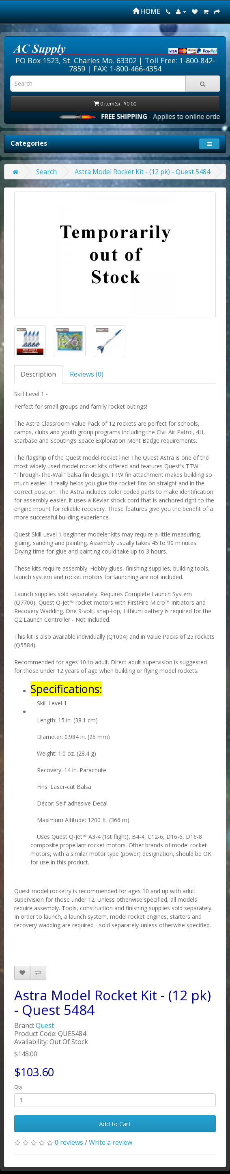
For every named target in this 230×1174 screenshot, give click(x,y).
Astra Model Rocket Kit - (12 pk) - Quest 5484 (142, 171)
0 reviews (69, 1142)
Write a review (110, 1142)
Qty (18, 1087)
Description (38, 374)
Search (46, 171)
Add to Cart (115, 1124)
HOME (146, 11)
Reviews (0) (86, 374)
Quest (45, 1025)
